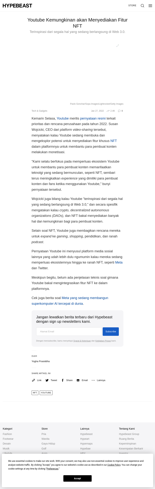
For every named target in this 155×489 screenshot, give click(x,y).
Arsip (44, 453)
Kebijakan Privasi (103, 341)
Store (132, 5)
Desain (7, 443)
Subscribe (110, 331)
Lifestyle (7, 453)
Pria (44, 434)
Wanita (45, 438)
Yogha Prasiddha (41, 361)
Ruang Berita (126, 438)
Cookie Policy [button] (113, 465)
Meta (118, 262)
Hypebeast (86, 434)
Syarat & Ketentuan (82, 341)
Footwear (8, 438)
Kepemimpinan (127, 443)
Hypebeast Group (129, 434)
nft (35, 393)
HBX (83, 453)
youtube (46, 393)
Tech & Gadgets (39, 111)
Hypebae (85, 448)
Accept (77, 478)
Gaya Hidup (48, 443)
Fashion (7, 434)
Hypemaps (86, 443)
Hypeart (84, 438)
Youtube (63, 118)
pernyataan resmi (93, 118)
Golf (44, 448)
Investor (123, 453)
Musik (6, 448)
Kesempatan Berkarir (131, 448)
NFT (113, 141)
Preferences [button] (52, 468)
